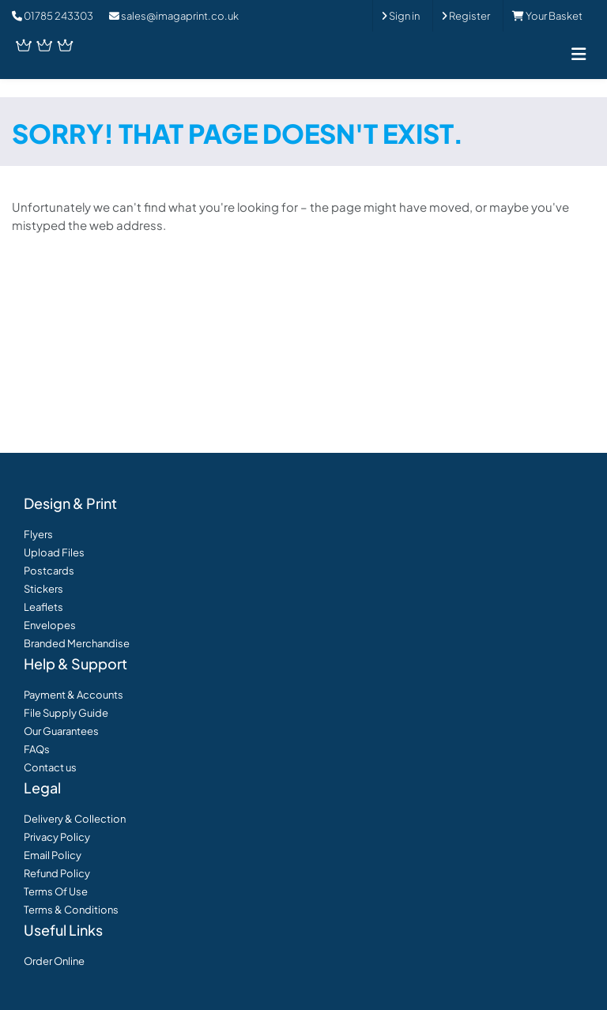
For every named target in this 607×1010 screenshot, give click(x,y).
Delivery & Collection (75, 818)
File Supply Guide (66, 713)
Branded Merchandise (77, 643)
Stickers (43, 588)
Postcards (49, 570)
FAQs (37, 749)
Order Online (54, 961)
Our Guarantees (61, 731)
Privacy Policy (57, 837)
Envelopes (50, 625)
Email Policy (52, 855)
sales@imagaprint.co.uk (174, 15)
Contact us (50, 767)
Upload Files (54, 552)
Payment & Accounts (73, 694)
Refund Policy (57, 873)
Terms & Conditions (71, 909)
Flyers (38, 534)
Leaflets (43, 607)
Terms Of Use (56, 891)
